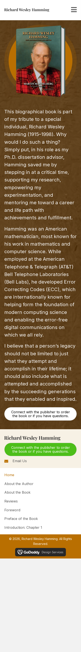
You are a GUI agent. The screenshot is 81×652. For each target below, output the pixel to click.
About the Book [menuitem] (17, 492)
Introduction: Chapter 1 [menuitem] (23, 527)
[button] (40, 414)
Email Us (20, 461)
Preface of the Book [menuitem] (21, 518)
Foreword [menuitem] (12, 510)
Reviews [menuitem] (11, 501)
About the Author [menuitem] (18, 484)
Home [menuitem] (9, 475)
